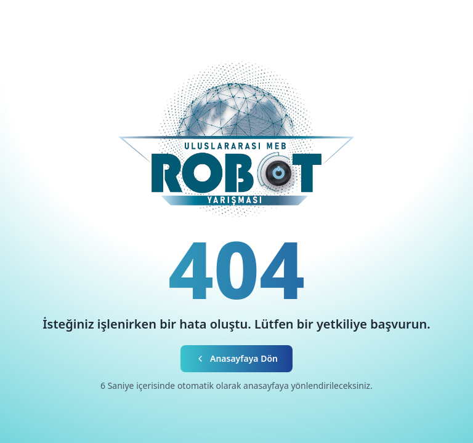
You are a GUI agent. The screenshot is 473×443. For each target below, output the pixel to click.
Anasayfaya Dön (236, 358)
